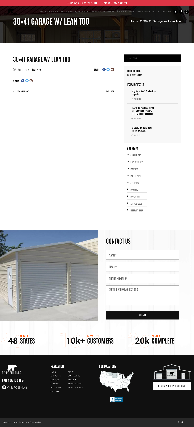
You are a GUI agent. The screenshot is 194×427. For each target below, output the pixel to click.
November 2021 (137, 162)
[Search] (152, 58)
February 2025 (137, 211)
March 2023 (136, 176)
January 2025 (137, 204)
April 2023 (135, 183)
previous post (22, 91)
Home (134, 21)
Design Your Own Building (171, 386)
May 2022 (135, 169)
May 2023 (135, 190)
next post (109, 91)
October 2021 (136, 155)
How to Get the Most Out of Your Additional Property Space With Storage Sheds (143, 111)
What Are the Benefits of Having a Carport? (142, 129)
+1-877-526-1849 (186, 12)
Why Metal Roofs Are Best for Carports (144, 93)
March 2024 (136, 197)
